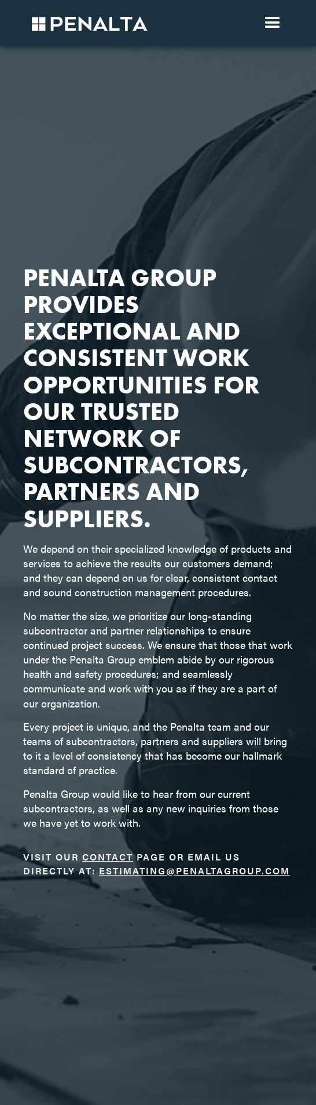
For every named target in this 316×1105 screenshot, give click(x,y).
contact (107, 856)
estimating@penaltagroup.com (194, 870)
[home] (87, 23)
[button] (272, 23)
